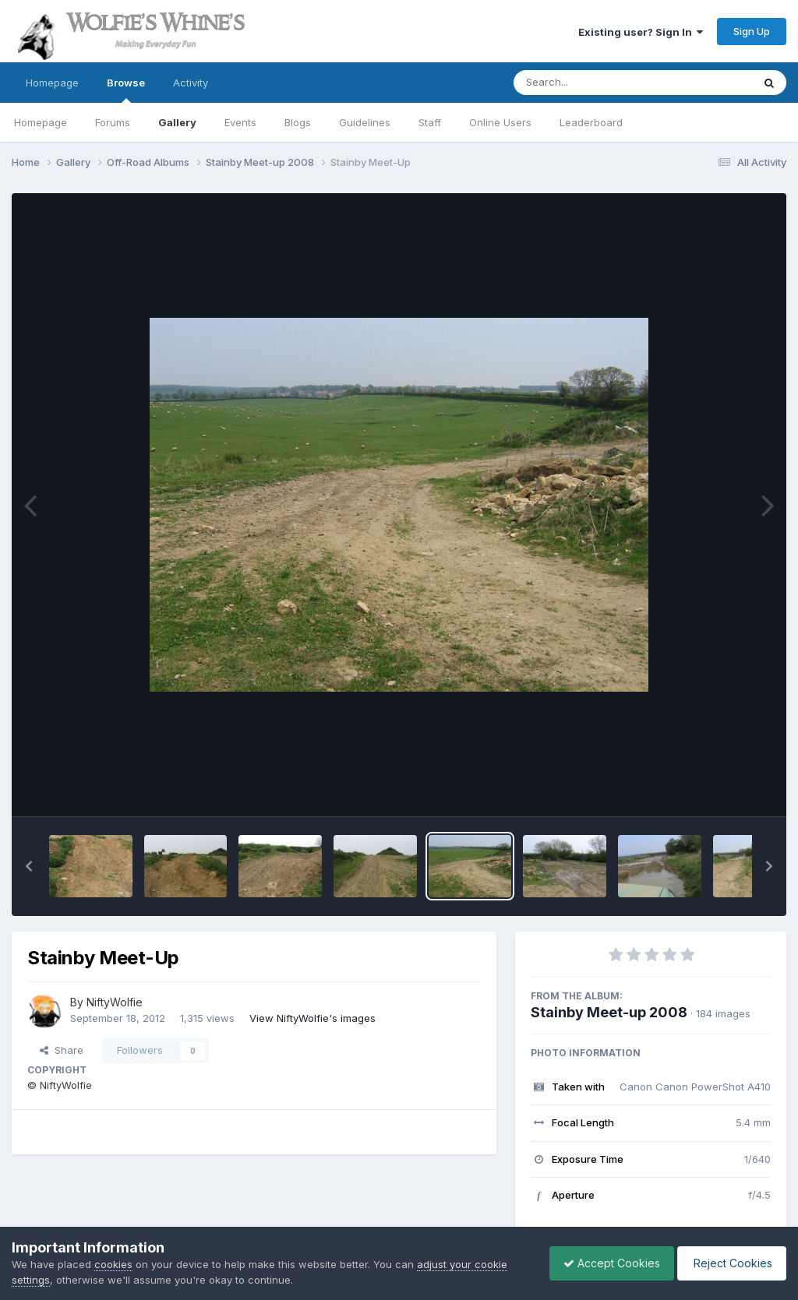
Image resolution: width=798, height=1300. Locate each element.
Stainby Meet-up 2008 (609, 1012)
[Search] (590, 82)
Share (61, 1050)
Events (240, 122)
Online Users (500, 122)
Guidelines (364, 122)
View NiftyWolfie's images (312, 1018)
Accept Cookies (604, 1263)
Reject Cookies (729, 1263)
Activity (190, 82)
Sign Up (751, 31)
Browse (126, 89)
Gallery (177, 122)
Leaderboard (591, 122)
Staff (429, 122)
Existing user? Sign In (640, 32)
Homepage (52, 82)
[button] (29, 866)
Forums (112, 122)
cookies (113, 1264)
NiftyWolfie (115, 1002)
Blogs (297, 122)
